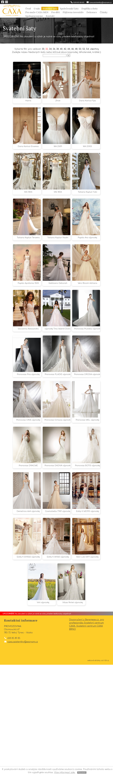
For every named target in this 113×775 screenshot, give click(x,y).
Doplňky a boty (89, 8)
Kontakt (50, 15)
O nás (37, 8)
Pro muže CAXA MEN (36, 12)
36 (53, 49)
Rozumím (82, 773)
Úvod (28, 8)
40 (61, 49)
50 (80, 49)
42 (65, 49)
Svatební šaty (50, 8)
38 (57, 49)
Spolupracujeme (34, 15)
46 (73, 49)
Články (103, 12)
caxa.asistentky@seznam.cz (99, 2)
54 (88, 49)
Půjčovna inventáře (73, 12)
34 (49, 49)
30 (42, 49)
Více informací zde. (64, 772)
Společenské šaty (69, 8)
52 (84, 49)
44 (68, 49)
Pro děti (55, 12)
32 (46, 49)
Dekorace (92, 12)
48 (76, 49)
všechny (95, 49)
